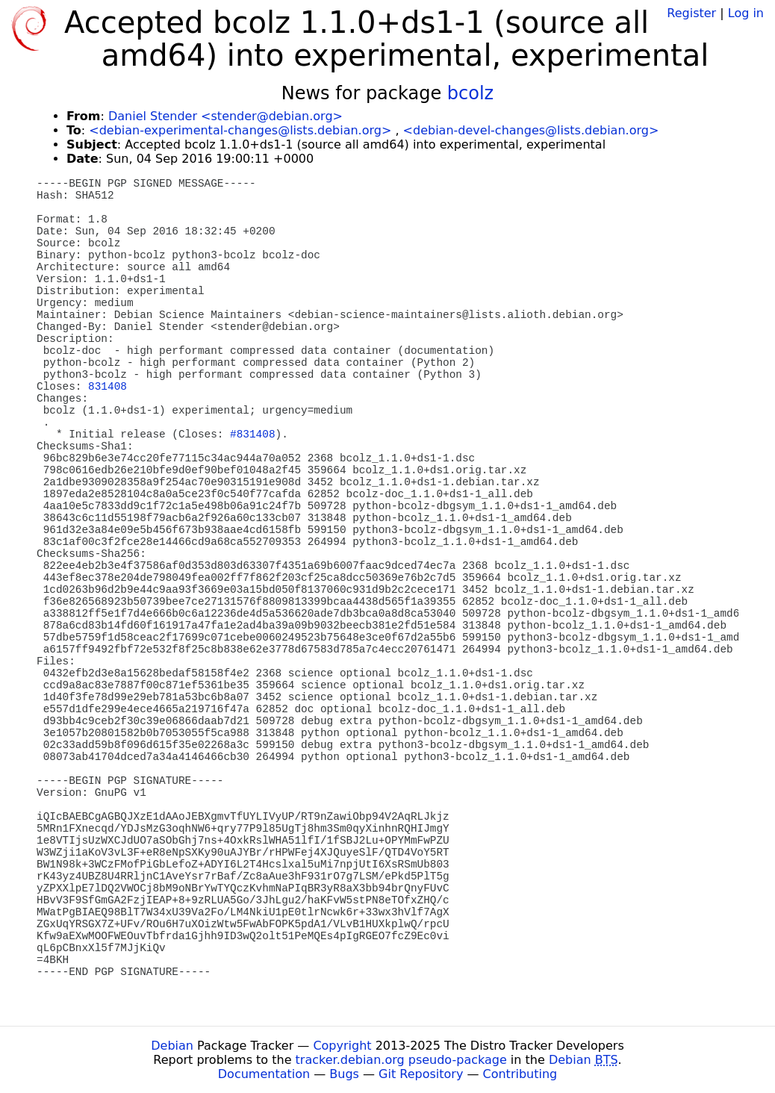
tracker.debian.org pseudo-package (401, 1060)
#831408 (252, 434)
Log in (746, 13)
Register (691, 13)
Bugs (344, 1074)
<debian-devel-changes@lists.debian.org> (531, 130)
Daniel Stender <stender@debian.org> (225, 116)
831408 (107, 387)
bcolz (470, 93)
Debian (172, 1045)
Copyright (342, 1045)
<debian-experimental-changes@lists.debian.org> (240, 130)
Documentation (264, 1074)
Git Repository (421, 1074)
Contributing (520, 1074)
